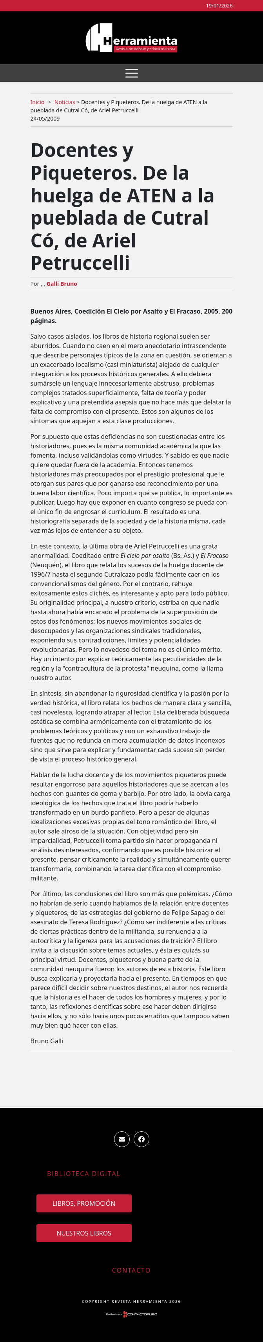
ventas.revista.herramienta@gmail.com (122, 1139)
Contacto (131, 1270)
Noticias (64, 102)
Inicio (38, 102)
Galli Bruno (62, 283)
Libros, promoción (84, 1203)
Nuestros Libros (83, 1233)
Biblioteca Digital (84, 1173)
